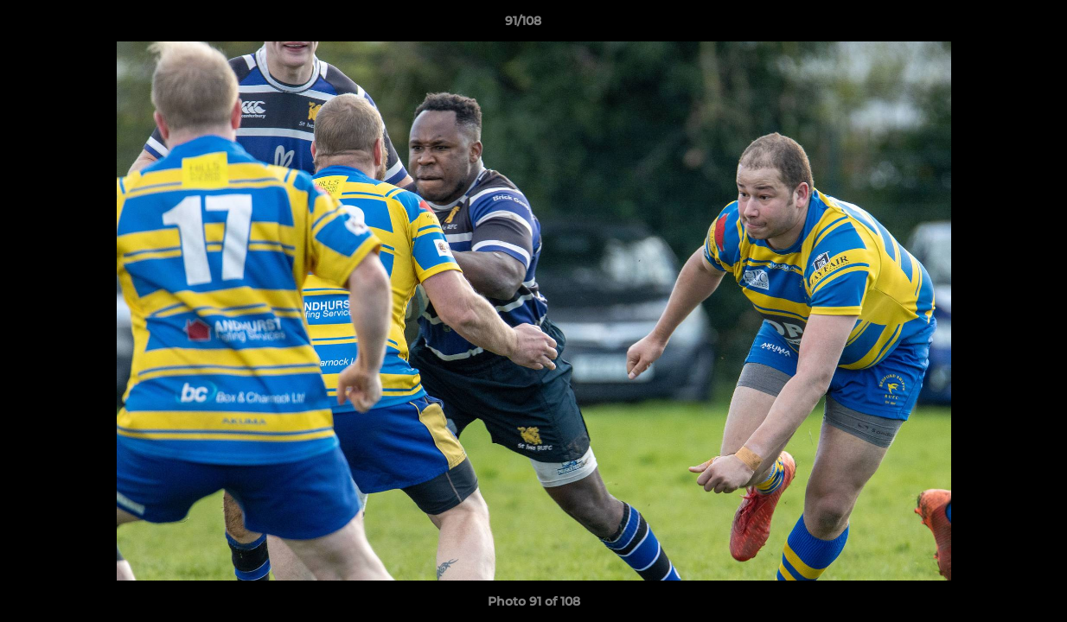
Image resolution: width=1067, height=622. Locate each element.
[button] (994, 25)
